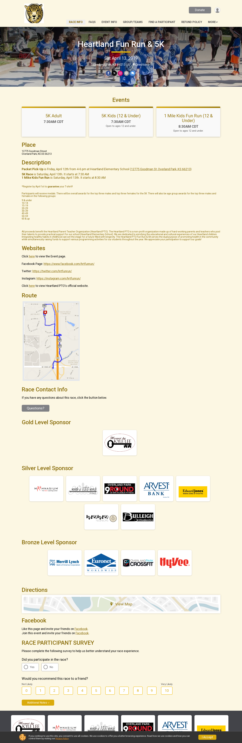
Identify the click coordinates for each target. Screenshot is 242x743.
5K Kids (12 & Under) (121, 120)
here (32, 261)
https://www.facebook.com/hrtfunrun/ (69, 268)
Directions (142, 64)
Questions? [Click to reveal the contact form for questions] (35, 413)
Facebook (81, 633)
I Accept (207, 737)
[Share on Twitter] (114, 73)
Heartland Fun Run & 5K (121, 44)
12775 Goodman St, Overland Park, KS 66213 (161, 174)
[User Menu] (217, 10)
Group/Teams (133, 22)
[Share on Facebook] (108, 73)
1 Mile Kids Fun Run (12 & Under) (188, 123)
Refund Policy (191, 22)
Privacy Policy (62, 738)
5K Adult (54, 120)
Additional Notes (37, 707)
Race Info (76, 22)
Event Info (109, 22)
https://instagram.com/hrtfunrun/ (59, 283)
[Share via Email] (126, 73)
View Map (121, 609)
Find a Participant (162, 22)
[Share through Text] (132, 73)
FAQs (92, 22)
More (212, 22)
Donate (199, 10)
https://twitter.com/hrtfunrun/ (52, 276)
